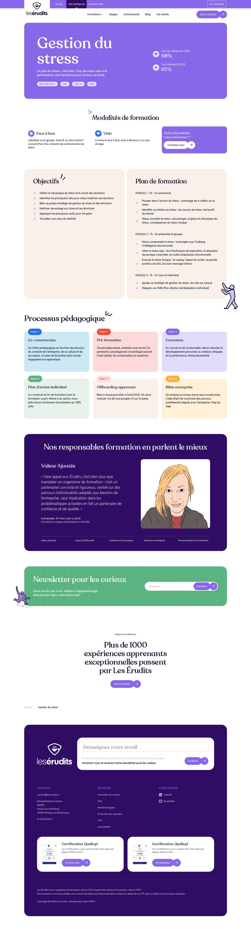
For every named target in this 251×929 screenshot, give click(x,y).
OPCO (78, 84)
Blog (147, 14)
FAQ (100, 801)
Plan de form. (47, 84)
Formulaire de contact (109, 794)
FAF (65, 84)
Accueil (28, 707)
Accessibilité (104, 826)
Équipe (114, 14)
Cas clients (162, 14)
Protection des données (110, 814)
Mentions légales (106, 807)
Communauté (131, 14)
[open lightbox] (49, 854)
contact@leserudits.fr (48, 794)
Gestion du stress (48, 707)
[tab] (57, 539)
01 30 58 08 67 (45, 819)
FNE (92, 84)
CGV (100, 820)
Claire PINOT (89, 901)
